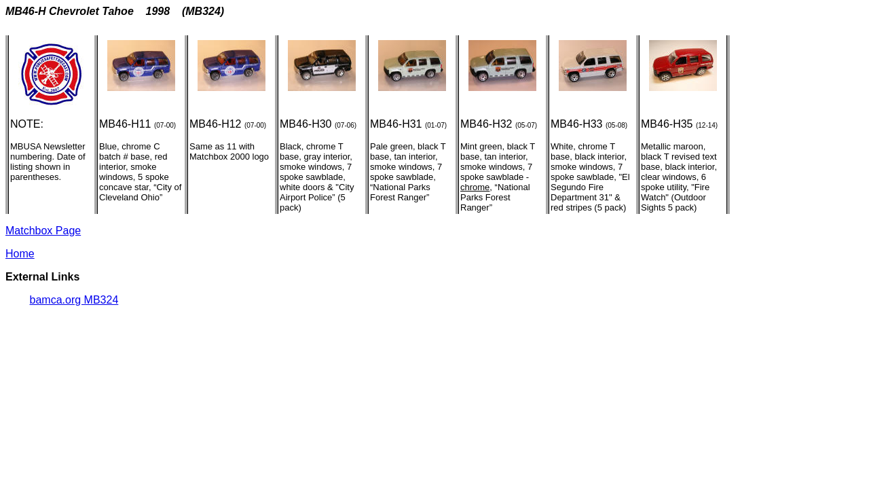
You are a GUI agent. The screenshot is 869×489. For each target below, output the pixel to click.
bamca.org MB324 (74, 300)
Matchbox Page (43, 230)
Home (20, 253)
